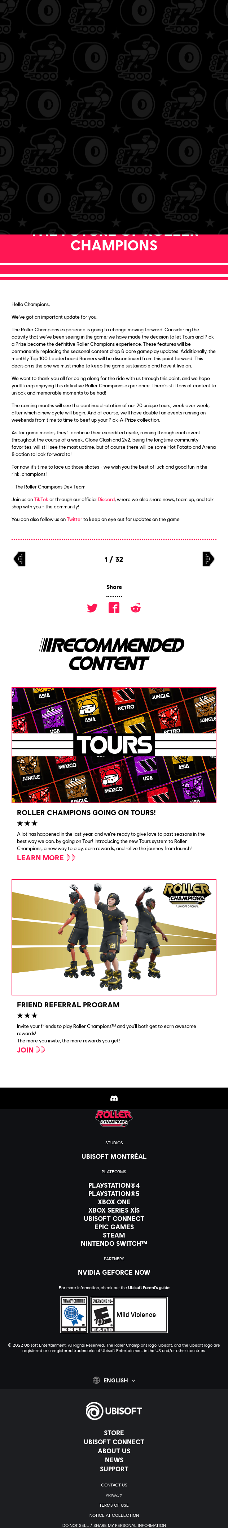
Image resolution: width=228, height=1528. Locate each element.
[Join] (31, 1049)
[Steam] (114, 1235)
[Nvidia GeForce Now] (114, 1272)
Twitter (74, 519)
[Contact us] (114, 1485)
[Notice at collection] (114, 1515)
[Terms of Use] (114, 1505)
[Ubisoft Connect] (114, 1441)
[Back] (37, 65)
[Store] (114, 1432)
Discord (106, 499)
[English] (114, 1380)
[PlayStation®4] (114, 1185)
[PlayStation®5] (114, 1193)
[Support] (114, 1468)
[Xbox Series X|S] (114, 1210)
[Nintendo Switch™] (114, 1243)
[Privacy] (114, 1495)
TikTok (41, 499)
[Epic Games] (114, 1226)
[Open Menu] (11, 31)
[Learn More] (46, 857)
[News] (114, 1459)
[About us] (114, 1450)
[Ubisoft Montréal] (114, 1156)
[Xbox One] (114, 1201)
